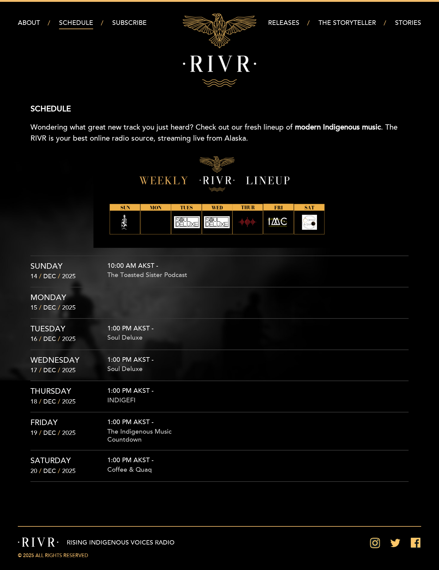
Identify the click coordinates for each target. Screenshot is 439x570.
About (29, 23)
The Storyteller (347, 23)
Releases (283, 23)
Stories (408, 23)
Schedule (76, 23)
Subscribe (129, 23)
